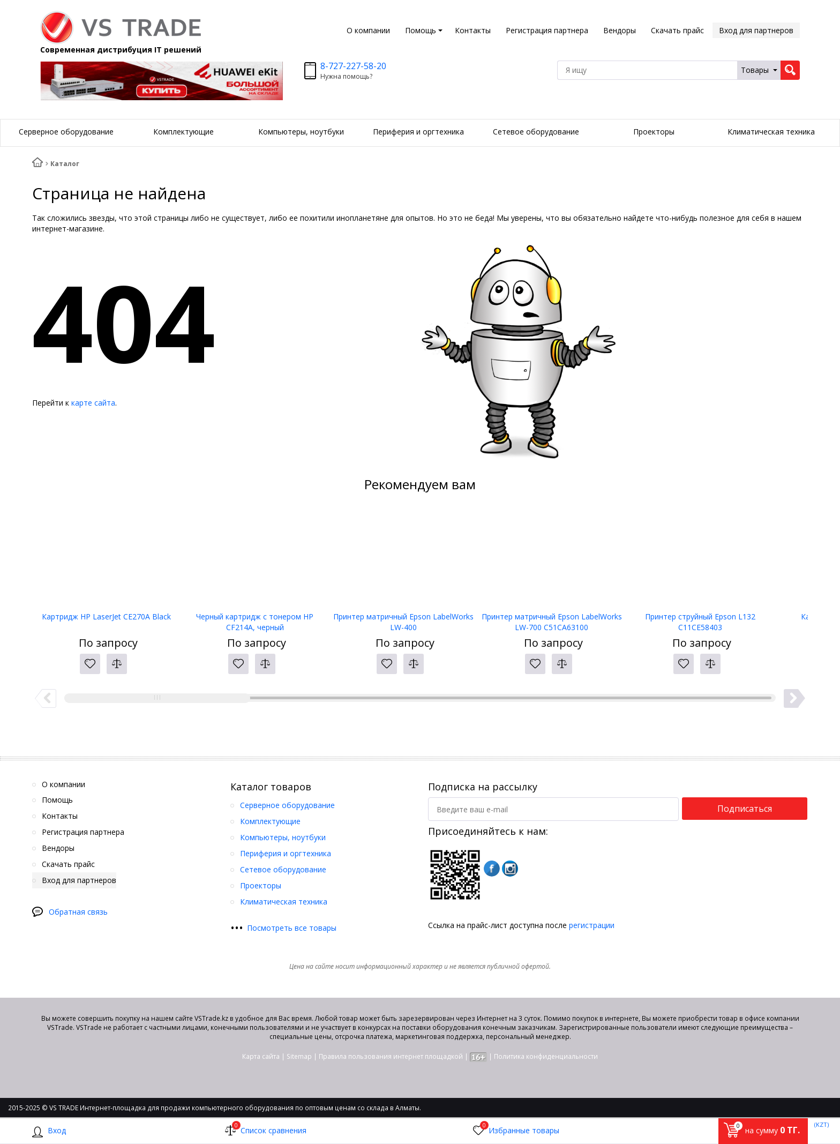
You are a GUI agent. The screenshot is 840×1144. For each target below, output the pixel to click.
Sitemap (299, 1056)
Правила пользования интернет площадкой (391, 1056)
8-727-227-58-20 (353, 66)
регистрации (591, 925)
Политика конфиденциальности (546, 1056)
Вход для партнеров (756, 30)
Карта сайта (261, 1056)
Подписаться (744, 808)
